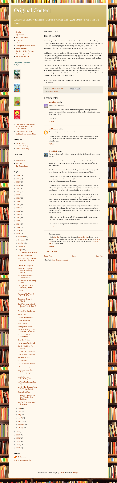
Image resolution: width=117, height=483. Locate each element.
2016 (18, 208)
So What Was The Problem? (27, 364)
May (20, 415)
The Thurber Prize (22, 166)
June (20, 411)
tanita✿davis (53, 102)
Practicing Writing (22, 146)
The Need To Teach (24, 357)
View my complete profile (22, 460)
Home (74, 256)
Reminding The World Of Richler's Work (26, 295)
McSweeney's (20, 161)
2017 (18, 205)
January (21, 427)
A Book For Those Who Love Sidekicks (25, 277)
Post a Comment (52, 251)
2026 (18, 175)
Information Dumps (24, 367)
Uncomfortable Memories (26, 351)
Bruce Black (53, 151)
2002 (18, 448)
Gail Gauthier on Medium (24, 131)
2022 (18, 188)
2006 (18, 435)
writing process (53, 91)
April (20, 418)
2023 (18, 185)
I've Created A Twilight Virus (27, 252)
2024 (18, 182)
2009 (18, 230)
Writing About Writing (25, 327)
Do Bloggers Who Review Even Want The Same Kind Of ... (26, 397)
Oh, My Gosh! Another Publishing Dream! (25, 287)
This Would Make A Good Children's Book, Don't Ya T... (27, 306)
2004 (18, 441)
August (20, 250)
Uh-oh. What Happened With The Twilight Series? (27, 388)
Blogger (75, 472)
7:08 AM (52, 122)
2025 (18, 179)
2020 (18, 195)
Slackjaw (19, 163)
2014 (18, 214)
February (21, 424)
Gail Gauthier (53, 129)
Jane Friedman (20, 143)
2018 (18, 201)
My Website (20, 35)
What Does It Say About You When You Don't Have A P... (27, 260)
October (21, 243)
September (21, 246)
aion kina (56, 237)
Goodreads (19, 40)
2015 (18, 211)
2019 (18, 198)
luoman (62, 472)
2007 (18, 432)
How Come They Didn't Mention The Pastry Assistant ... (25, 270)
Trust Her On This (24, 340)
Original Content (32, 10)
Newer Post (48, 256)
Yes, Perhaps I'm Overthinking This (24, 378)
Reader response (21, 48)
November (21, 240)
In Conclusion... (23, 360)
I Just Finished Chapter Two (27, 354)
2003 (18, 445)
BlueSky (18, 32)
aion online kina (83, 237)
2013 (18, 217)
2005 (18, 438)
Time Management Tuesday (25, 54)
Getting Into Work (24, 392)
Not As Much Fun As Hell (26, 343)
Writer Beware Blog (22, 149)
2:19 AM (52, 247)
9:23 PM (51, 144)
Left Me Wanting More (25, 317)
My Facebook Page (22, 37)
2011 (18, 224)
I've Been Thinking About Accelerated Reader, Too (26, 331)
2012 (18, 221)
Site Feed (19, 43)
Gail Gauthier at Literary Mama (26, 134)
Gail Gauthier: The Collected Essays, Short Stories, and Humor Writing (25, 126)
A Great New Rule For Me (26, 311)
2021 (18, 192)
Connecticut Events (24, 320)
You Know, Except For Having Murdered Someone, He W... (25, 372)
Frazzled (18, 158)
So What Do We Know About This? (25, 336)
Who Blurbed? (22, 323)
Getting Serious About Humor (25, 46)
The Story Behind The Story (25, 51)
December (21, 236)
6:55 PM (51, 227)
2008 (18, 234)
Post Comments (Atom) (60, 260)
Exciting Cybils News (25, 255)
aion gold (84, 239)
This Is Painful (22, 314)
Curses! (20, 291)
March (20, 421)
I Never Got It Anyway (25, 265)
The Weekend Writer (22, 56)
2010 (18, 227)
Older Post (99, 256)
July (19, 408)
